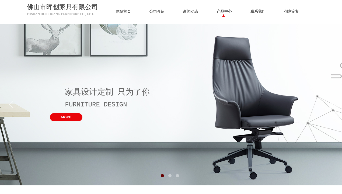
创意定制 (291, 11)
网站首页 (123, 11)
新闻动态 (190, 11)
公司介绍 (157, 11)
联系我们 (258, 11)
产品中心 (224, 11)
